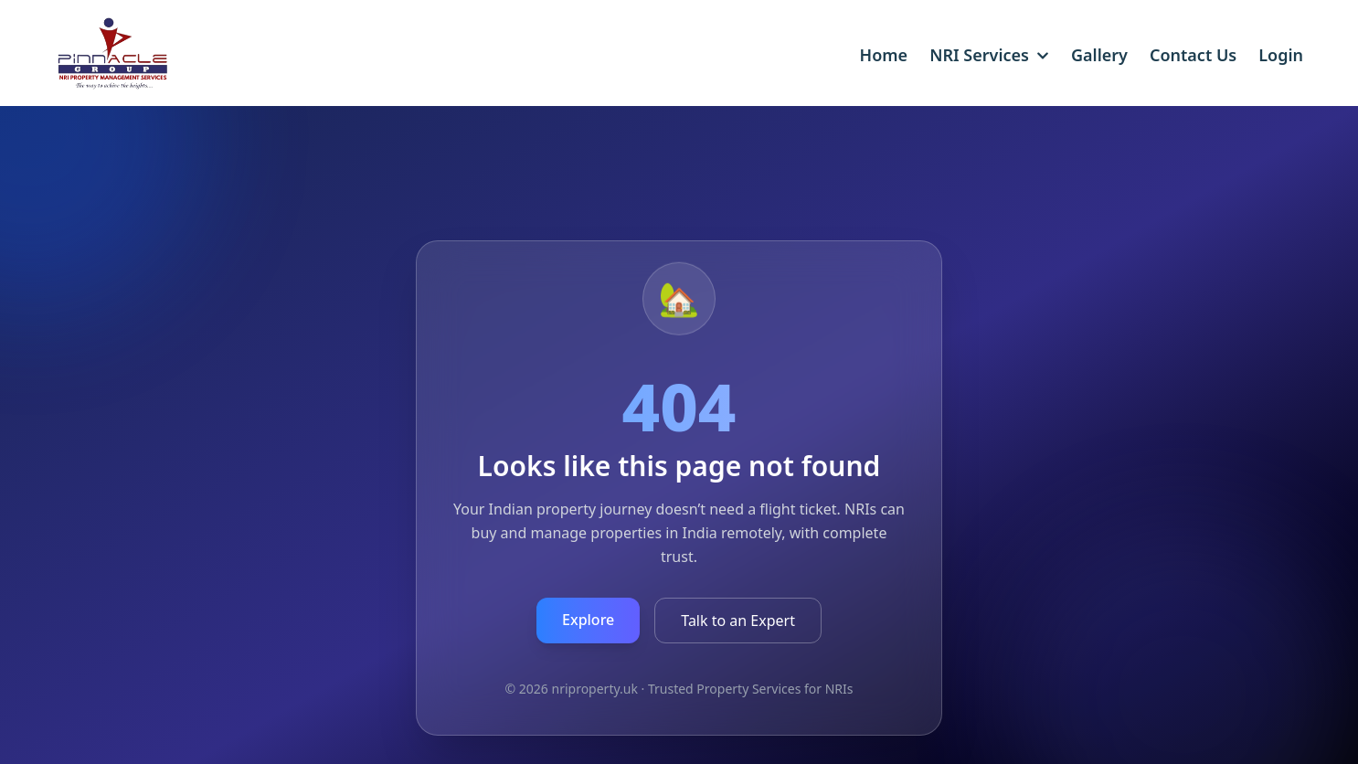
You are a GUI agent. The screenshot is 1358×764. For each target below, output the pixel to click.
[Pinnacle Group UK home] (95, 62)
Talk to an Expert (738, 620)
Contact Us (1193, 55)
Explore (588, 620)
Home (884, 55)
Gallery (1099, 55)
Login (1280, 55)
